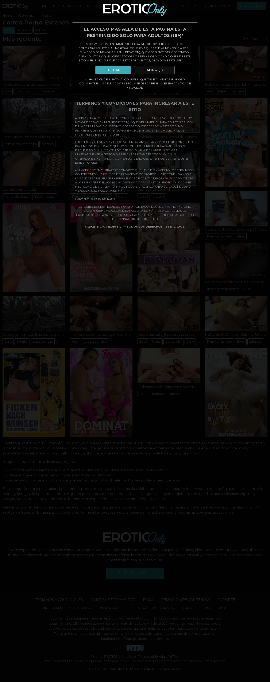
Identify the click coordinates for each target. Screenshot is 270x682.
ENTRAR (113, 70)
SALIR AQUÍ (154, 70)
